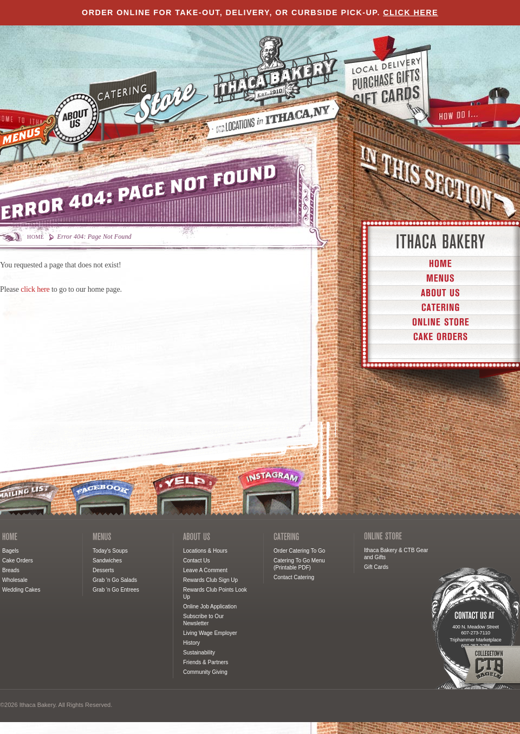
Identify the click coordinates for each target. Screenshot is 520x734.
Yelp (185, 493)
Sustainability (199, 653)
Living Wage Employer (210, 633)
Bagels (10, 551)
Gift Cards (376, 567)
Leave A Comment (205, 570)
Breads (11, 570)
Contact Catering (294, 577)
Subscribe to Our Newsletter (203, 619)
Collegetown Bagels (491, 664)
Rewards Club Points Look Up (215, 593)
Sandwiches (107, 560)
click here (35, 289)
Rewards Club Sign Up (210, 580)
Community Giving (205, 672)
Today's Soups (110, 551)
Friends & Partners (205, 662)
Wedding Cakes (21, 590)
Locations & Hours (205, 551)
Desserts (103, 570)
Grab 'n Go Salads (115, 580)
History (191, 643)
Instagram (272, 491)
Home (35, 237)
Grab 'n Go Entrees (116, 590)
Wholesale (15, 580)
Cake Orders (17, 560)
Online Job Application (210, 607)
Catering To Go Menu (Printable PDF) (299, 564)
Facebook (103, 496)
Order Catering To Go (299, 551)
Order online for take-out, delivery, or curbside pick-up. (260, 12)
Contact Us (196, 560)
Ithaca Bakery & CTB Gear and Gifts (396, 553)
